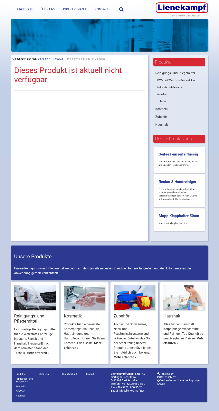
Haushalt (162, 100)
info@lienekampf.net (131, 397)
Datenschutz (166, 383)
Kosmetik (161, 115)
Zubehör (162, 107)
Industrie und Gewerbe (169, 93)
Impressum (165, 380)
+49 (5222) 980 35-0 (132, 390)
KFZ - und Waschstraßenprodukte (176, 86)
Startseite (43, 65)
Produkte (25, 9)
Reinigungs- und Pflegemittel (175, 79)
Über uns (48, 9)
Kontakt (102, 9)
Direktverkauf (75, 9)
